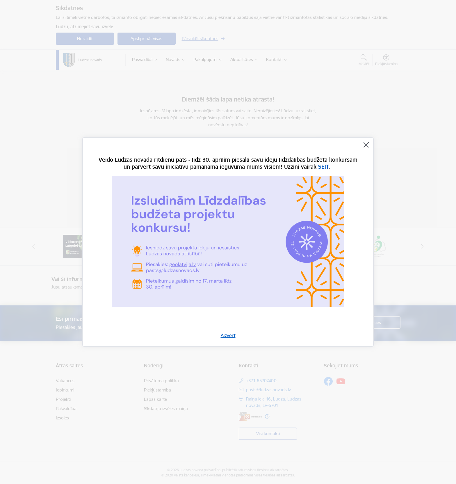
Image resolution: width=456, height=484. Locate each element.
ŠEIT (323, 166)
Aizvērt (228, 335)
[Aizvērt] (366, 144)
